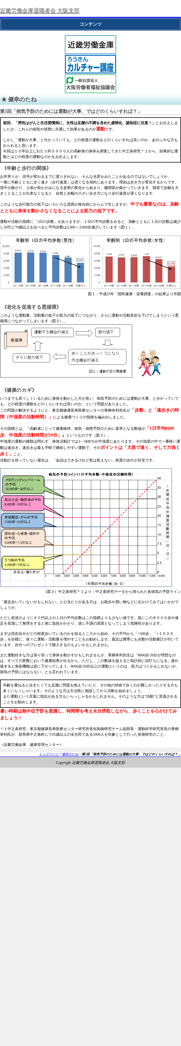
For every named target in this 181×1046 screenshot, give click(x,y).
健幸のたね (70, 754)
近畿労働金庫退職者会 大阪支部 (40, 11)
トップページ (49, 754)
